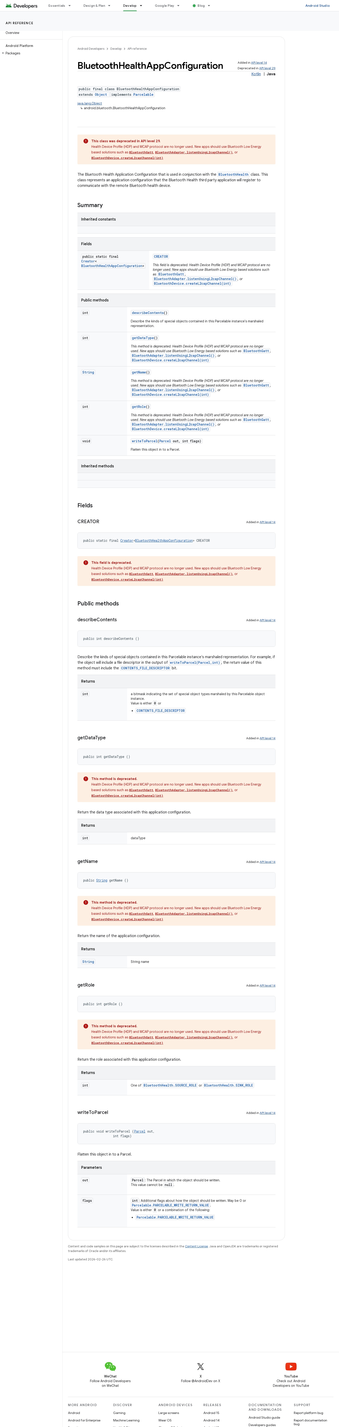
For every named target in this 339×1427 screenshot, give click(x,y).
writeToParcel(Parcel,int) (195, 662)
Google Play (164, 5)
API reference (20, 23)
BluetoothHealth (233, 174)
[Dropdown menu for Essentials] (71, 5)
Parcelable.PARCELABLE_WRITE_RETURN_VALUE (170, 1205)
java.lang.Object (89, 103)
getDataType (143, 338)
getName (139, 372)
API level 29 (267, 68)
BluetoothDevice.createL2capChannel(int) (127, 158)
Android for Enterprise (84, 1420)
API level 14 (259, 63)
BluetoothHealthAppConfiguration (111, 266)
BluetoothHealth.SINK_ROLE (228, 1085)
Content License (196, 1246)
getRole (139, 406)
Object (101, 94)
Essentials (56, 5)
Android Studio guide (264, 1417)
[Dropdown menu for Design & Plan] (111, 5)
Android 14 (211, 1420)
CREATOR (161, 256)
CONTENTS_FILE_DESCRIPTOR (145, 668)
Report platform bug (308, 1413)
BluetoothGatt (141, 152)
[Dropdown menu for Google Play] (180, 5)
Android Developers (90, 49)
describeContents (148, 313)
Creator (88, 261)
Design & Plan (94, 5)
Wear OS (165, 1420)
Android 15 (211, 1413)
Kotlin (256, 74)
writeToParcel (144, 441)
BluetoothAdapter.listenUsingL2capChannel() (194, 152)
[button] (30, 53)
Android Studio (317, 5)
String (88, 372)
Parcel (165, 441)
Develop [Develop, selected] (130, 5)
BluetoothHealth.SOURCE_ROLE (170, 1085)
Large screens (168, 1413)
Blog (201, 5)
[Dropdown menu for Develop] (143, 5)
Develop (116, 49)
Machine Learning (126, 1420)
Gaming (119, 1413)
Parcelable (143, 94)
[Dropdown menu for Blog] (211, 5)
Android (74, 1413)
